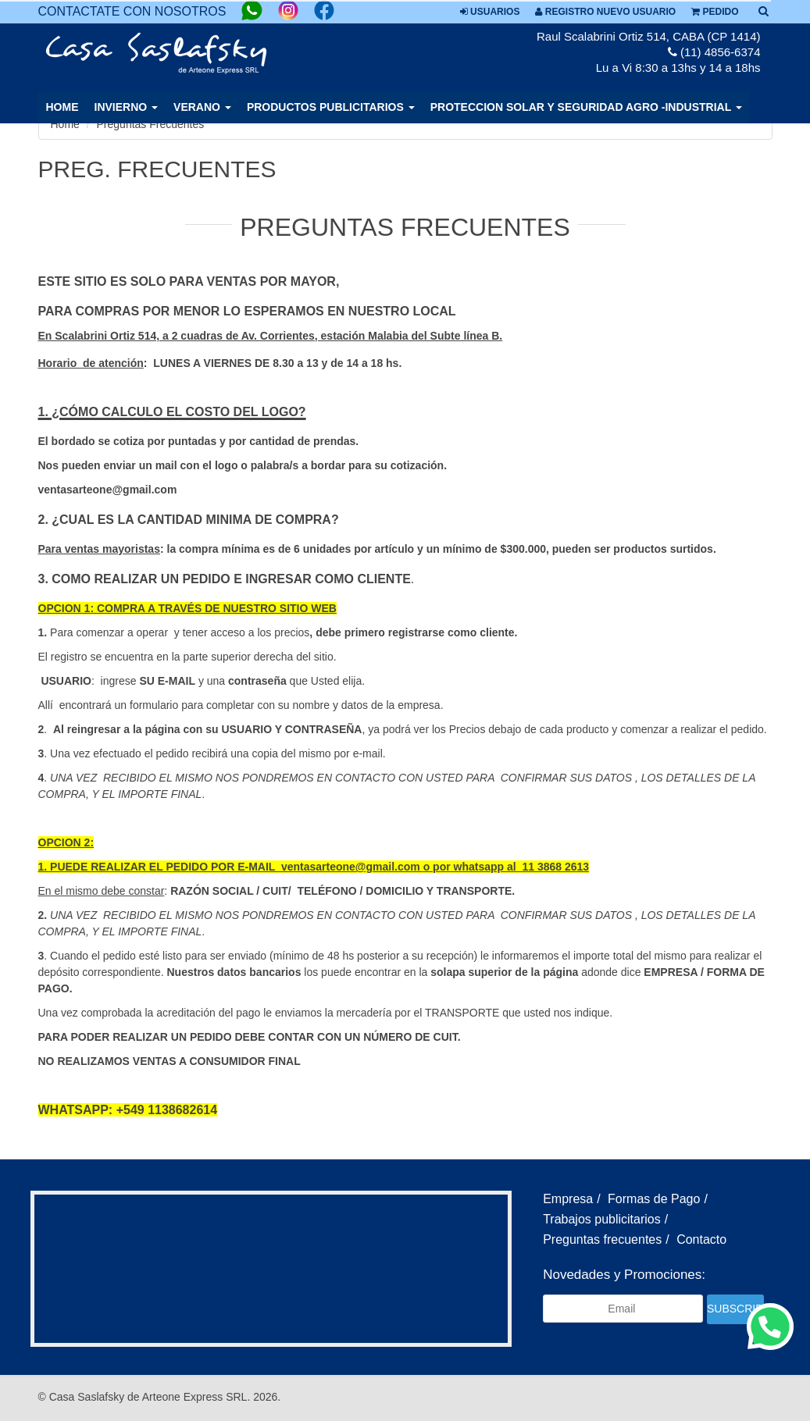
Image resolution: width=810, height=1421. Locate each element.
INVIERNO (127, 107)
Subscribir (735, 1308)
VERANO (202, 107)
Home (62, 107)
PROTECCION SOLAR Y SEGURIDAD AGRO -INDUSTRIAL (586, 107)
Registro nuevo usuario (605, 11)
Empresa (568, 1199)
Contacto (701, 1239)
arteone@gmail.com (369, 866)
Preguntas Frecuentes (151, 124)
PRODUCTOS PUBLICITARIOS (331, 107)
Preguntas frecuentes (602, 1239)
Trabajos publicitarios (602, 1219)
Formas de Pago (654, 1199)
